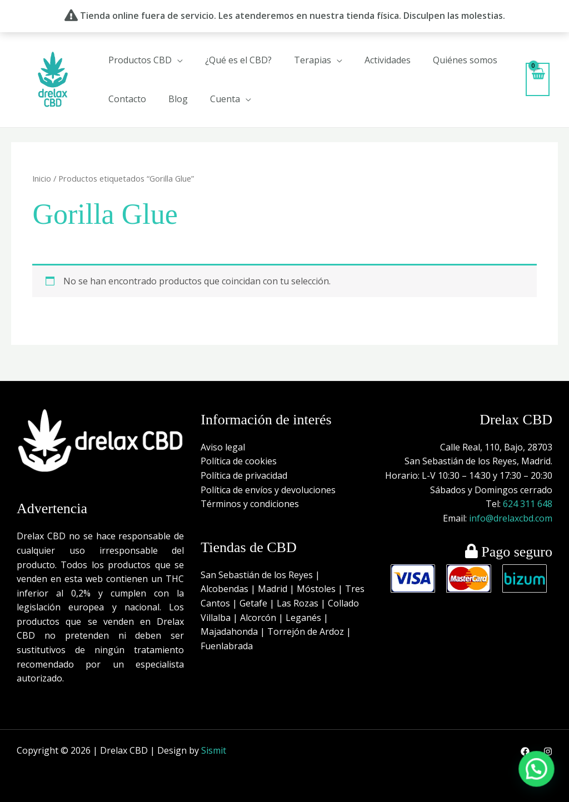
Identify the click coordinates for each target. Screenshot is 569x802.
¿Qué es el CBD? (238, 60)
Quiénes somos (465, 60)
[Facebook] (525, 751)
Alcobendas (224, 589)
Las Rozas (297, 603)
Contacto (127, 99)
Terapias (312, 60)
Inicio (41, 178)
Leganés (303, 617)
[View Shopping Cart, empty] (538, 79)
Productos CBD (140, 60)
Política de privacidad (244, 475)
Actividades (388, 60)
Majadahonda (229, 631)
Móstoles (316, 589)
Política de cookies (239, 461)
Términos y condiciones (250, 504)
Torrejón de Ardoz (305, 631)
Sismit (213, 750)
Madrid (272, 589)
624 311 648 (527, 504)
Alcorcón (258, 617)
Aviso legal (223, 447)
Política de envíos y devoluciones (268, 490)
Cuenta (225, 99)
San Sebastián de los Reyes (257, 575)
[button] (541, 782)
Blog (178, 99)
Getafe (253, 603)
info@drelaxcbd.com (510, 518)
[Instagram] (547, 751)
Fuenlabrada (227, 646)
